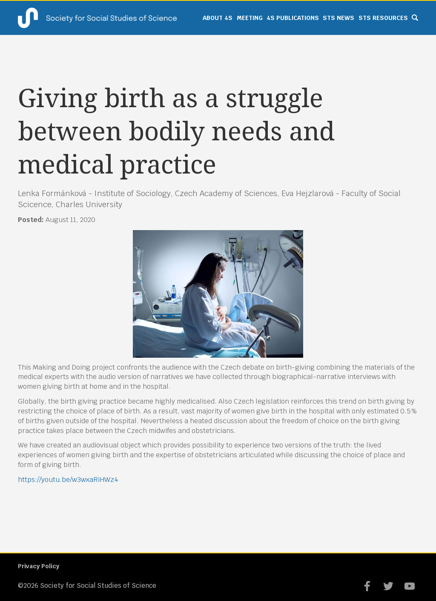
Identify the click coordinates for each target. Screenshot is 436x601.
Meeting (250, 18)
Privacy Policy (38, 566)
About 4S (217, 18)
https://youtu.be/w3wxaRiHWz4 (68, 479)
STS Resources (383, 18)
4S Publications (293, 18)
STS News (338, 18)
